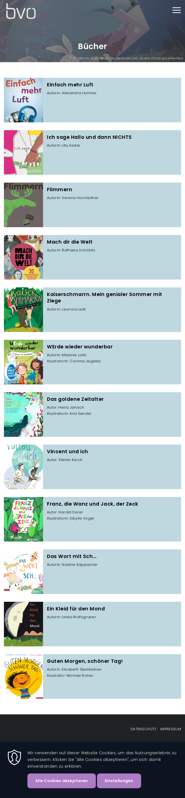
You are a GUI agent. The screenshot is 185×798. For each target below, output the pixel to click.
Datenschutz (143, 729)
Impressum (170, 729)
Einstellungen (119, 781)
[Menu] (176, 11)
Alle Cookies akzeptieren (61, 781)
